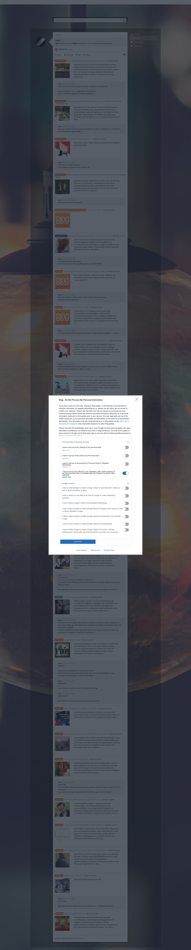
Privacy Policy (109, 550)
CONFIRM (77, 542)
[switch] (126, 447)
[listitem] (95, 442)
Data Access (95, 550)
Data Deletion (81, 550)
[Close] (137, 400)
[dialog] (95, 475)
